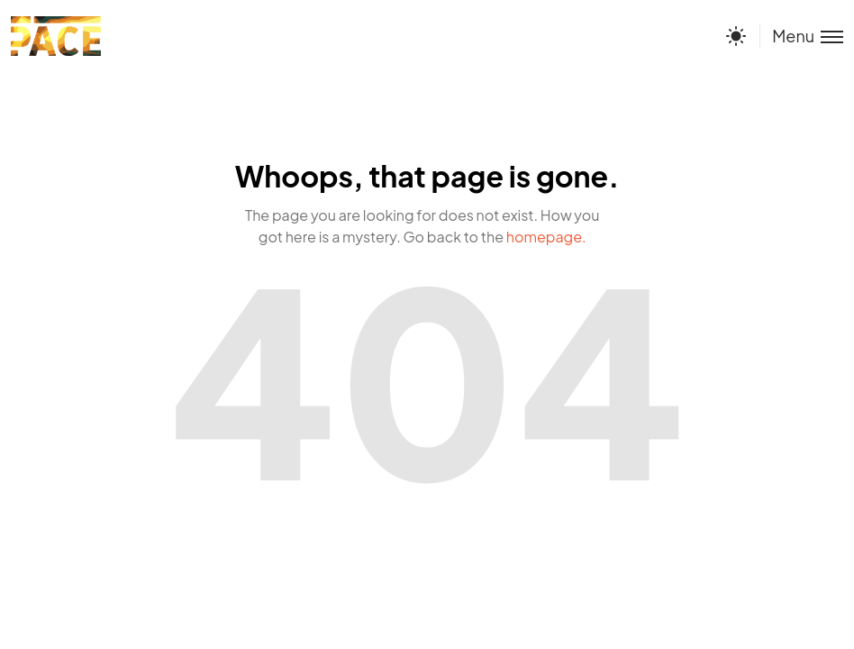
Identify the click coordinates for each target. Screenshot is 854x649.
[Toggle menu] (801, 35)
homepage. (546, 236)
